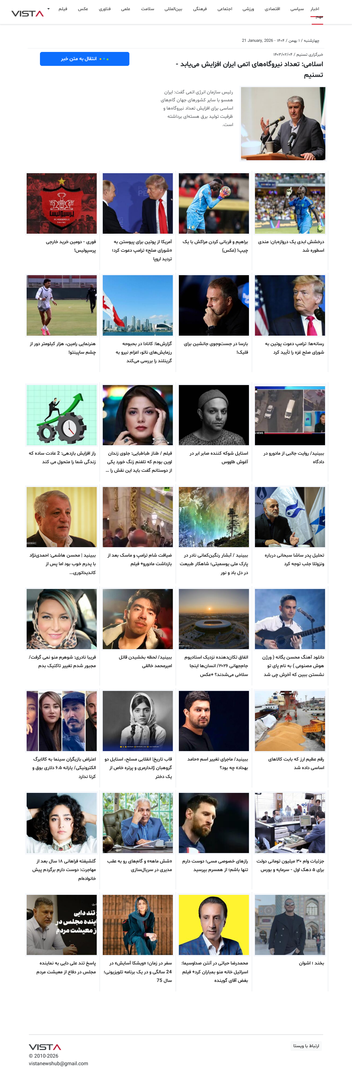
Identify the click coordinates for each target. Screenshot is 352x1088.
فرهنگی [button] (200, 9)
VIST (27, 12)
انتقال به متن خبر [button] (85, 59)
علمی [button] (125, 9)
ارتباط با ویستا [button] (306, 1046)
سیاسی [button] (297, 9)
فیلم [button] (63, 9)
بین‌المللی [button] (173, 9)
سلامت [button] (147, 9)
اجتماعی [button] (225, 9)
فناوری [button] (105, 9)
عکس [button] (83, 9)
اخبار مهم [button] (316, 13)
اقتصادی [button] (272, 9)
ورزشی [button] (248, 9)
